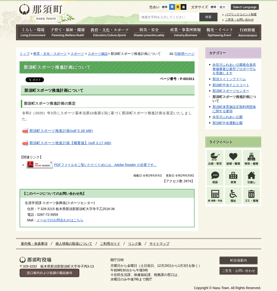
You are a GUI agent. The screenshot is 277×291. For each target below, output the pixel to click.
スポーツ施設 (98, 54)
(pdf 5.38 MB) (57, 131)
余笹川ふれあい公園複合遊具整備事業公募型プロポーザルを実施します (234, 69)
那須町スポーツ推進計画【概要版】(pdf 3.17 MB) (66, 143)
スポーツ (77, 54)
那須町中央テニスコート (230, 85)
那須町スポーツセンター (230, 91)
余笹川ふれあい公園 (227, 117)
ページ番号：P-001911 (177, 79)
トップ (25, 54)
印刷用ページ (184, 54)
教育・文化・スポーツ (50, 54)
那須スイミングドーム (229, 79)
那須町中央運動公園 (227, 123)
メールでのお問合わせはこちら (60, 220)
